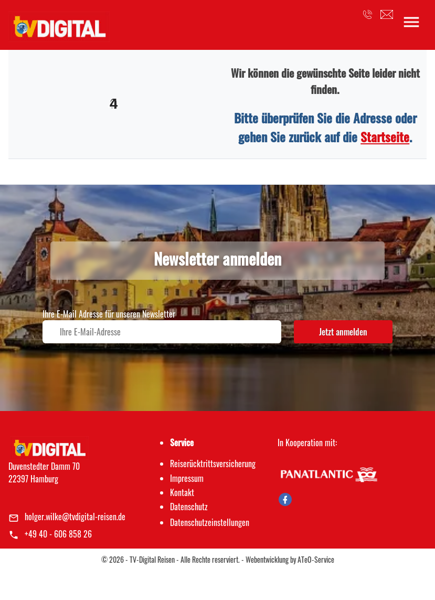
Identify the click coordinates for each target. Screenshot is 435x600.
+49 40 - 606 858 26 (58, 534)
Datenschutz (189, 506)
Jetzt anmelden (343, 331)
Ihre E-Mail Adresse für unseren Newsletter (109, 314)
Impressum (187, 478)
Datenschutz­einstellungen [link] (209, 522)
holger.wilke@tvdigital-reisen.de (75, 516)
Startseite (384, 136)
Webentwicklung (267, 559)
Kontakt (182, 492)
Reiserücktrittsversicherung (213, 463)
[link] (59, 23)
